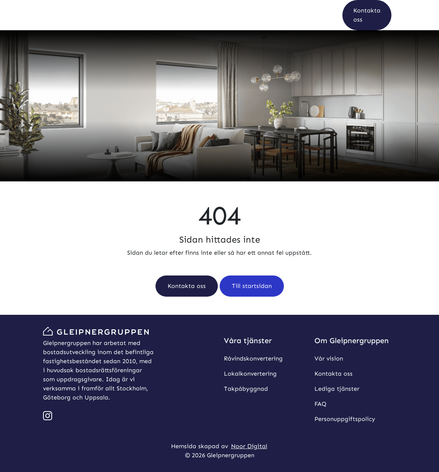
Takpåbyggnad (246, 388)
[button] (366, 15)
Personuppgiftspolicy (344, 418)
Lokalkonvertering (250, 373)
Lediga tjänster (336, 388)
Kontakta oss (333, 373)
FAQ (320, 403)
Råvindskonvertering (253, 358)
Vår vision (328, 358)
